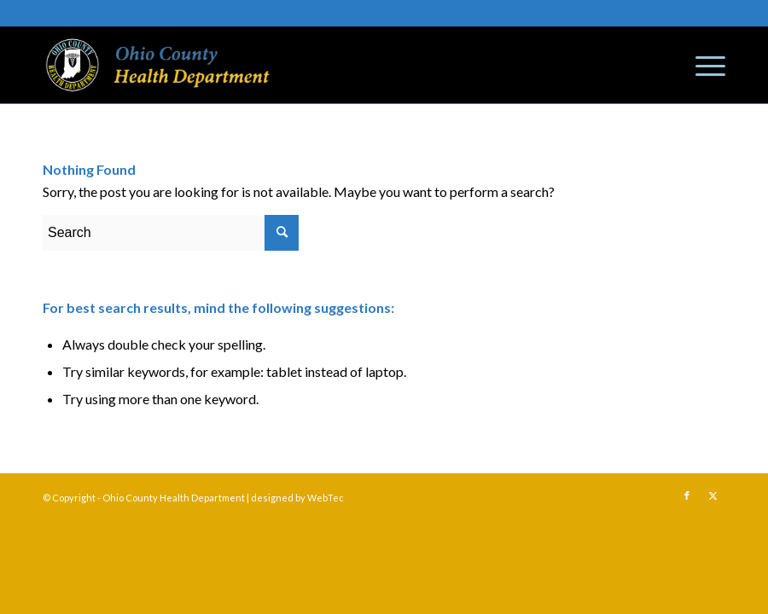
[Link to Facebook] (687, 495)
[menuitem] (701, 64)
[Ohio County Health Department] (157, 64)
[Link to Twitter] (712, 495)
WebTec (325, 497)
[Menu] (701, 64)
